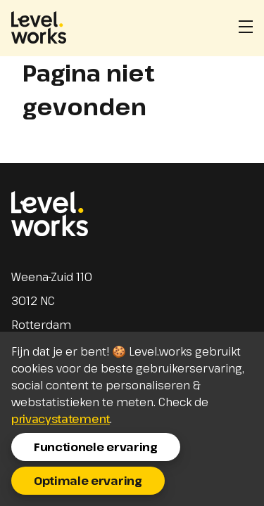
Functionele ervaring (96, 447)
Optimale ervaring (88, 480)
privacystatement (60, 419)
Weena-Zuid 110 (51, 277)
